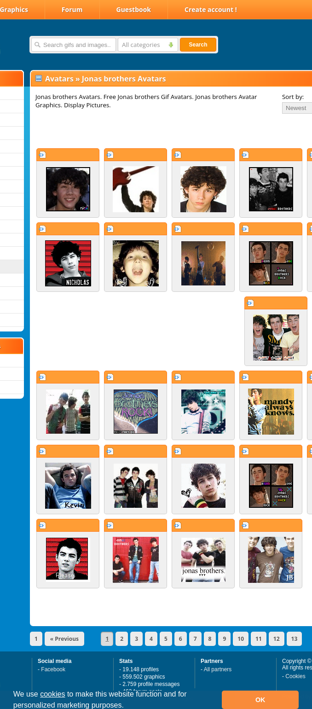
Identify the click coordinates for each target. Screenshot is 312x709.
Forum (72, 9)
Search (198, 44)
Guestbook (133, 9)
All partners (218, 669)
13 (294, 639)
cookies (52, 694)
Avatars (59, 79)
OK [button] (260, 699)
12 (276, 639)
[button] (127, 706)
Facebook (53, 669)
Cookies (295, 676)
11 (258, 639)
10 (240, 639)
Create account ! (211, 9)
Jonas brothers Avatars (124, 79)
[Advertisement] (139, 130)
